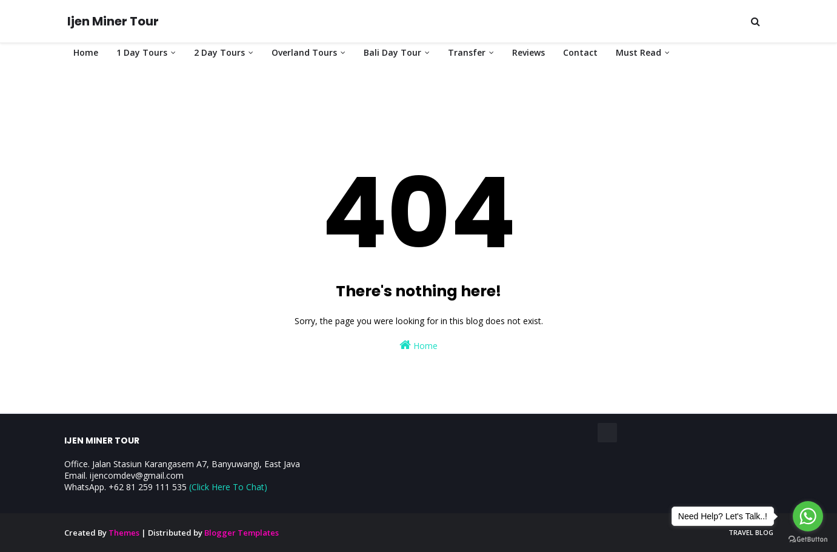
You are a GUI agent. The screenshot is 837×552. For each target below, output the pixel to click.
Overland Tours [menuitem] (304, 52)
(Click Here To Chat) (228, 487)
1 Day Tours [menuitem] (141, 52)
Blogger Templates (241, 532)
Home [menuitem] (85, 52)
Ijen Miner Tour (113, 21)
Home (418, 345)
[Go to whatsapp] (808, 516)
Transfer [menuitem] (466, 52)
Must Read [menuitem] (638, 52)
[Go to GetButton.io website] (808, 540)
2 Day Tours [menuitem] (219, 52)
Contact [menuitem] (580, 52)
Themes (123, 532)
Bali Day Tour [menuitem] (392, 52)
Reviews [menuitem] (528, 52)
